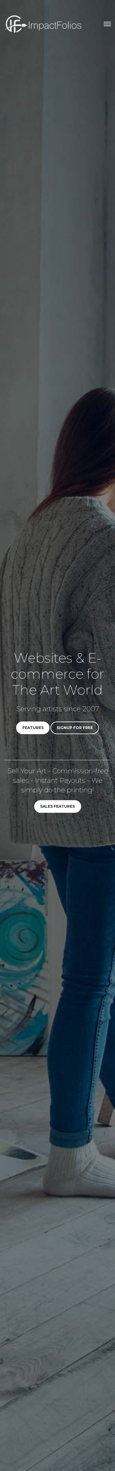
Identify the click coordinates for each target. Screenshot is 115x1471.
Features (33, 728)
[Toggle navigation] (107, 24)
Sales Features (57, 806)
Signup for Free (75, 728)
